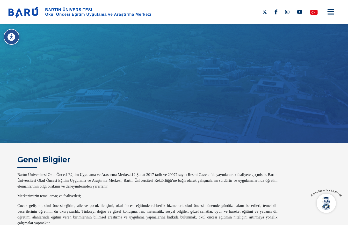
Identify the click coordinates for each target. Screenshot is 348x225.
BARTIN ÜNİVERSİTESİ (68, 10)
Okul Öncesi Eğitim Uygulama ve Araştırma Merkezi (98, 14)
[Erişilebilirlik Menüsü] (11, 37)
